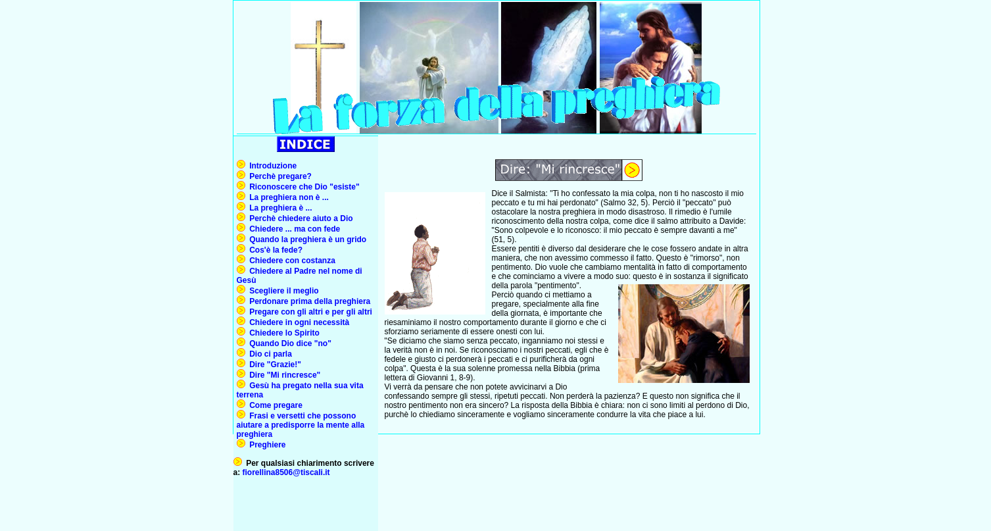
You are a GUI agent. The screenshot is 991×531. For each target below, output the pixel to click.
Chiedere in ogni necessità (297, 322)
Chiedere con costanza (290, 260)
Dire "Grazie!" (273, 364)
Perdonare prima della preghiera (309, 301)
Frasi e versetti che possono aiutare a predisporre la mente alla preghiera (301, 425)
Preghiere (265, 444)
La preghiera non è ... (287, 197)
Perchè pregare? (278, 176)
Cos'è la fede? (274, 250)
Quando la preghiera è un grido (306, 239)
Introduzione (271, 165)
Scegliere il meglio (282, 290)
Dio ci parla (268, 354)
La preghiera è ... (278, 208)
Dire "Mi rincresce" (283, 375)
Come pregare (273, 405)
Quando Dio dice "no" (288, 343)
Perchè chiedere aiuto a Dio (299, 218)
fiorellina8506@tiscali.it (286, 472)
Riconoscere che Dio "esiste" (302, 186)
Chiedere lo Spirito (282, 333)
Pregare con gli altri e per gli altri (308, 311)
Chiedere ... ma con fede (293, 229)
